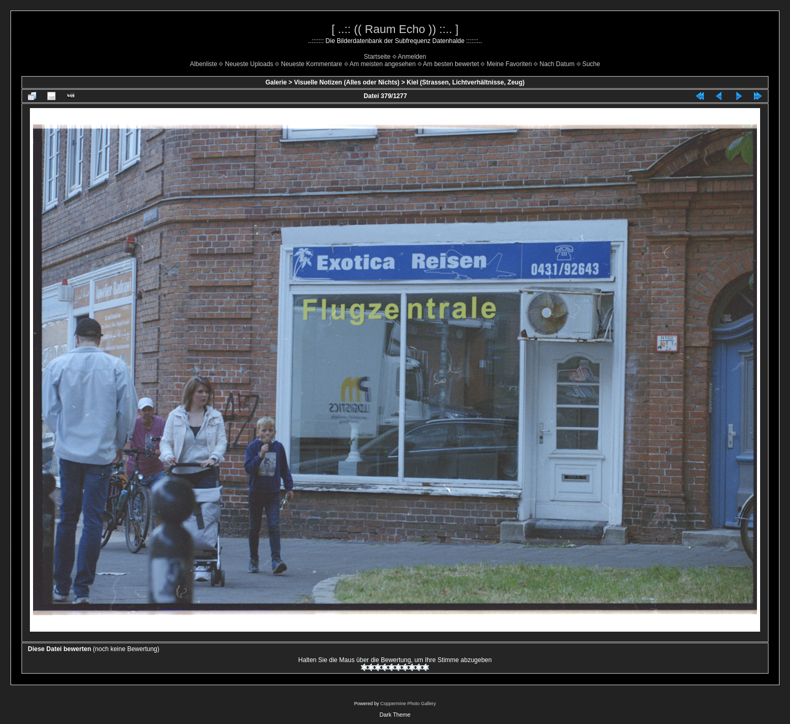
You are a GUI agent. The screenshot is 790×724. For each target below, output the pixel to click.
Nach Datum (557, 64)
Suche (591, 64)
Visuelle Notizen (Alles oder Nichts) (346, 82)
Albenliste (203, 64)
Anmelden (412, 56)
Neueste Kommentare (312, 64)
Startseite (377, 56)
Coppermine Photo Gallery (408, 703)
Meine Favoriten (509, 64)
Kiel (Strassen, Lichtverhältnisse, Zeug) (466, 82)
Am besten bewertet (451, 64)
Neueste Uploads (249, 64)
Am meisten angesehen (382, 64)
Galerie (276, 82)
